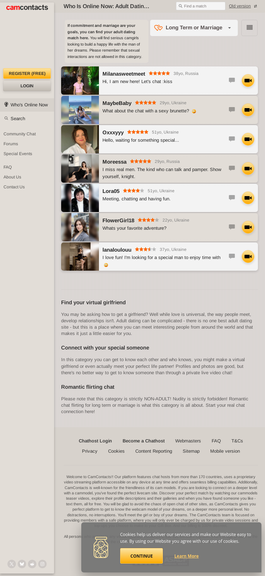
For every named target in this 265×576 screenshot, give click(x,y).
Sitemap (191, 451)
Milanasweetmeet (123, 74)
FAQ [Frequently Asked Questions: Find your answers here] (8, 167)
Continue (141, 556)
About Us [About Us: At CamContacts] (12, 177)
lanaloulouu (116, 250)
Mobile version (225, 451)
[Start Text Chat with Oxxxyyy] (231, 139)
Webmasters (188, 440)
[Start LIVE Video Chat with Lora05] (248, 198)
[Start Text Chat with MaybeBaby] (231, 110)
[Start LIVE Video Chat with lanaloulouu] (248, 256)
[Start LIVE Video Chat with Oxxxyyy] (248, 139)
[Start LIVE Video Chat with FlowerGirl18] (248, 227)
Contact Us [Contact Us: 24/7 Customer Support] (14, 186)
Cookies (116, 451)
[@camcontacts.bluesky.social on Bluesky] (22, 564)
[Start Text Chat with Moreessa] (231, 168)
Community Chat (20, 133)
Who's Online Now (29, 104)
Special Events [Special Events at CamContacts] (18, 153)
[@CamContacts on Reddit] (32, 564)
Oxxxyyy (113, 132)
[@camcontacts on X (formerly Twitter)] (11, 564)
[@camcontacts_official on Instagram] (42, 564)
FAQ (216, 440)
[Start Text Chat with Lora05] (231, 198)
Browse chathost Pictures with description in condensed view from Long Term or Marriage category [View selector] (249, 28)
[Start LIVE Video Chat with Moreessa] (248, 168)
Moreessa (114, 162)
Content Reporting (153, 451)
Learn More (187, 556)
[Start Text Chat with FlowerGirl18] (231, 227)
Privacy (90, 451)
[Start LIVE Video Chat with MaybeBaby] (248, 110)
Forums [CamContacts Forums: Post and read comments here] (11, 143)
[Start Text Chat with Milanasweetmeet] (231, 80)
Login (27, 85)
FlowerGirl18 (118, 220)
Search (18, 118)
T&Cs (237, 440)
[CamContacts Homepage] (27, 35)
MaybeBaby (116, 103)
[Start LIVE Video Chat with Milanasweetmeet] (248, 80)
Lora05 (110, 191)
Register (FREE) (27, 73)
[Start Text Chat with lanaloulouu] (231, 256)
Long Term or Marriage (194, 27)
